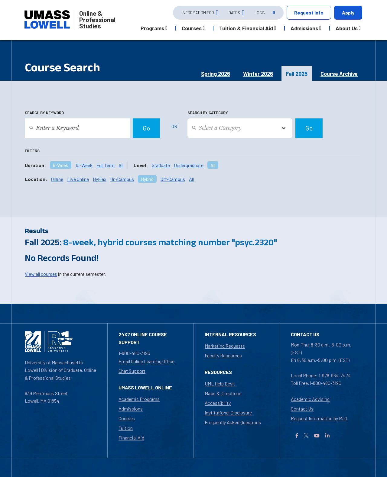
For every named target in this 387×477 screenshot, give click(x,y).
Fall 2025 (296, 73)
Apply (348, 12)
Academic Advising (310, 399)
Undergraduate (188, 165)
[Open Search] (273, 13)
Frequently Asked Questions (233, 422)
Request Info (309, 12)
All (121, 165)
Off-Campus (173, 179)
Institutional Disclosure (228, 412)
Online (57, 179)
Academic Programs (139, 399)
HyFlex (99, 179)
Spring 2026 (215, 73)
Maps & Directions (223, 393)
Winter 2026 (258, 73)
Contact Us (302, 408)
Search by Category (207, 112)
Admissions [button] (304, 28)
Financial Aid (131, 437)
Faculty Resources (223, 355)
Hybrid (147, 179)
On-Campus (122, 179)
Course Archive (339, 73)
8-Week (60, 165)
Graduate (161, 165)
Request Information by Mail (319, 418)
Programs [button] (152, 28)
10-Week (84, 165)
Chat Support (132, 371)
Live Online (78, 179)
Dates (234, 12)
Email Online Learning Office (146, 361)
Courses (127, 418)
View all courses (41, 274)
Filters (32, 150)
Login (260, 12)
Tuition (126, 428)
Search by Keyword (44, 112)
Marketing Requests (225, 346)
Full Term (105, 165)
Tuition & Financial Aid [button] (246, 28)
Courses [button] (192, 28)
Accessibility (218, 403)
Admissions (131, 408)
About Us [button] (347, 28)
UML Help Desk (220, 383)
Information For (198, 12)
